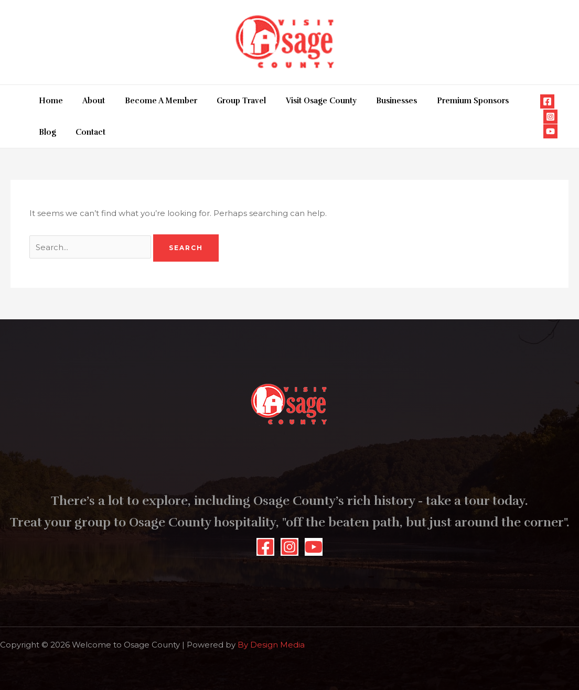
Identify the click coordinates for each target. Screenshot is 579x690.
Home (49, 100)
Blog (507, 100)
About (88, 100)
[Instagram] (550, 117)
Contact (52, 132)
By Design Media (271, 645)
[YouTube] (550, 131)
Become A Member (151, 100)
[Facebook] (547, 101)
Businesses (375, 100)
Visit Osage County (303, 100)
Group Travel (227, 100)
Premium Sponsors (447, 100)
